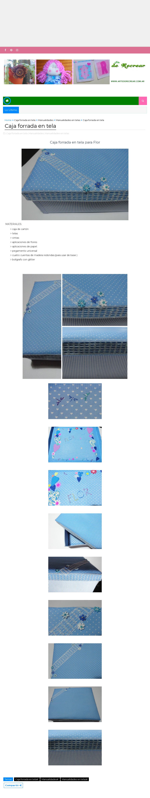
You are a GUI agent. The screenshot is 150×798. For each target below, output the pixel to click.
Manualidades (45, 120)
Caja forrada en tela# (27, 779)
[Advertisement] (75, 23)
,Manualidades (36, 133)
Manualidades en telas (68, 120)
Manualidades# (50, 779)
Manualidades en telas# (75, 779)
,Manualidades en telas (56, 133)
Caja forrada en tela (24, 120)
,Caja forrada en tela (17, 133)
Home (8, 120)
